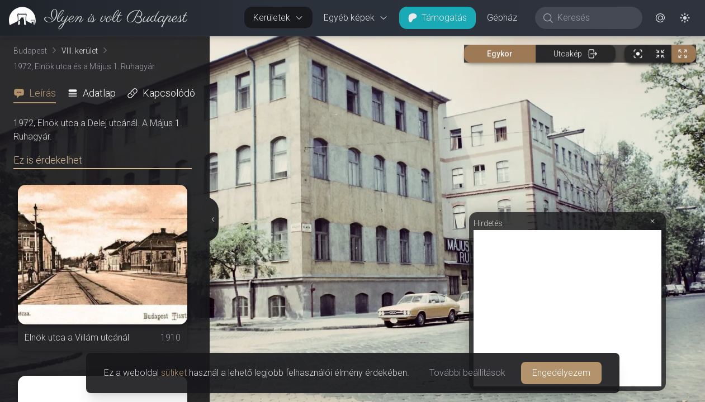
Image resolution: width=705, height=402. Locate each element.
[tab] (38, 93)
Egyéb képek (356, 17)
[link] (93, 17)
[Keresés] (594, 18)
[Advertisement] (567, 308)
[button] (660, 18)
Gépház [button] (502, 17)
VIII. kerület (79, 50)
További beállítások (467, 372)
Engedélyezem (561, 372)
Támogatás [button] (437, 17)
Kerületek (278, 17)
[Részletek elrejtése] (213, 219)
